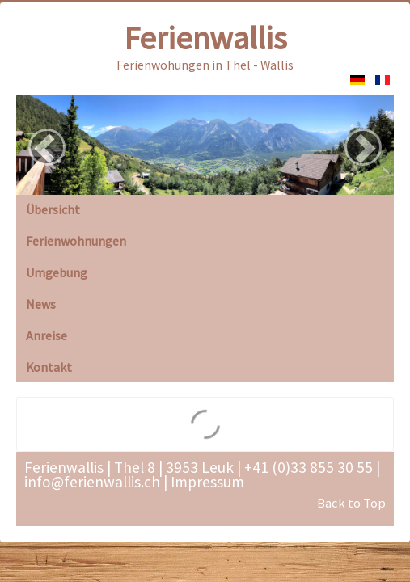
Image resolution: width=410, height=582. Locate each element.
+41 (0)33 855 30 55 (307, 467)
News (41, 304)
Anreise (46, 335)
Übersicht (53, 209)
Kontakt (49, 367)
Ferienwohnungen (76, 241)
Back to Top (351, 503)
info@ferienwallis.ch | (95, 481)
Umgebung (56, 272)
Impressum (207, 481)
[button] (47, 147)
